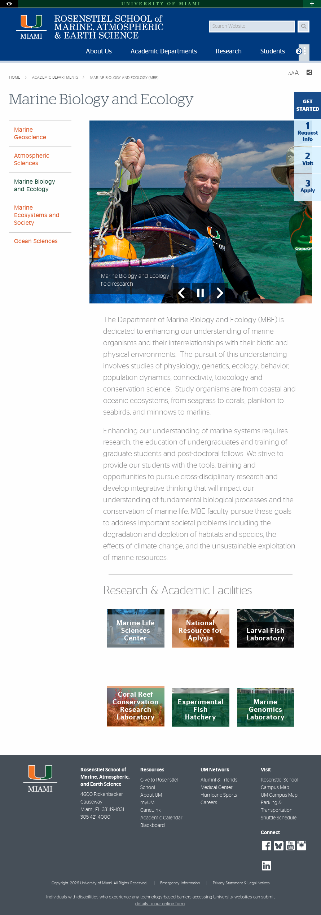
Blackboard (152, 825)
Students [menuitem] (272, 51)
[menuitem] (304, 52)
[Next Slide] (219, 293)
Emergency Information (180, 883)
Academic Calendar (161, 817)
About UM (151, 795)
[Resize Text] (293, 73)
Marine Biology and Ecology (34, 185)
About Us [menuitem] (99, 51)
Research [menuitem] (229, 51)
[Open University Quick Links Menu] (312, 4)
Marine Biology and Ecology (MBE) (124, 78)
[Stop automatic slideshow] (200, 293)
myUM (147, 802)
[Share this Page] (308, 73)
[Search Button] (303, 26)
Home (15, 77)
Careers (209, 802)
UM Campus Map (279, 795)
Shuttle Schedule (278, 817)
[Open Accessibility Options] (9, 4)
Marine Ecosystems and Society (37, 215)
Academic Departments (55, 77)
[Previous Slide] (181, 293)
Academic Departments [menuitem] (164, 51)
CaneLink (150, 810)
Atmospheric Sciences (31, 159)
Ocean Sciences (36, 241)
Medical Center (217, 787)
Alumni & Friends (219, 780)
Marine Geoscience (30, 133)
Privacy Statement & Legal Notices (241, 883)
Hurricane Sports (219, 795)
